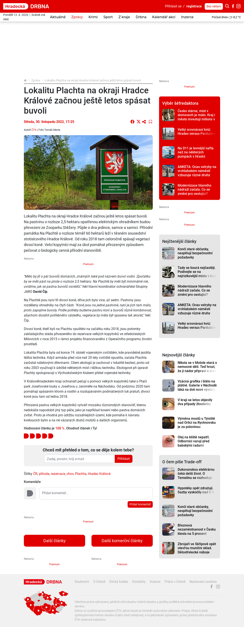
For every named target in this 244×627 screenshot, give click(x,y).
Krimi (93, 17)
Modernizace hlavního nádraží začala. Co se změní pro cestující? (194, 189)
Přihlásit (123, 459)
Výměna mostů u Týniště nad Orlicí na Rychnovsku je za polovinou (197, 423)
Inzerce (187, 17)
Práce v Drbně (175, 582)
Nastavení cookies (203, 582)
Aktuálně (58, 17)
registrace (194, 6)
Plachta (80, 474)
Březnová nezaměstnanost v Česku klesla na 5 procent (197, 529)
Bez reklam (214, 6)
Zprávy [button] (77, 17)
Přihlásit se (173, 6)
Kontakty (139, 582)
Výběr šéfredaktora (180, 103)
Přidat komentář (140, 504)
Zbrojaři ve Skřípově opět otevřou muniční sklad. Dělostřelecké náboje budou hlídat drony (197, 550)
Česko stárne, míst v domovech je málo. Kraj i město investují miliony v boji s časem (196, 117)
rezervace (58, 474)
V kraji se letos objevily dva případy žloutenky (195, 402)
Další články (54, 540)
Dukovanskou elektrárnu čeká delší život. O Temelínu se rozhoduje (196, 474)
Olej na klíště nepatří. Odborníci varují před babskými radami (194, 441)
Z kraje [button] (124, 17)
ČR (35, 474)
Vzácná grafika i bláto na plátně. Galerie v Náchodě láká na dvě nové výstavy (197, 385)
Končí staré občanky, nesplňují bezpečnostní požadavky (195, 253)
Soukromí (82, 582)
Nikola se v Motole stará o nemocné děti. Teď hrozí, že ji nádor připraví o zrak (197, 367)
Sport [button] (108, 17)
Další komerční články (122, 540)
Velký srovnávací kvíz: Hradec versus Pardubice (197, 132)
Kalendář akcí (163, 17)
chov (70, 474)
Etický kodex (118, 582)
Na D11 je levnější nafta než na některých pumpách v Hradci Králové (196, 154)
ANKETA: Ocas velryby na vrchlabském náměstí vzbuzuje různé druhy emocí (197, 173)
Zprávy (35, 80)
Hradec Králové (99, 474)
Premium (88, 264)
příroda (44, 474)
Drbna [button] (141, 17)
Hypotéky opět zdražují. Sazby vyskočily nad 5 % (196, 490)
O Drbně (99, 582)
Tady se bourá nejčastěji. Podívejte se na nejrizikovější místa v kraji (197, 272)
